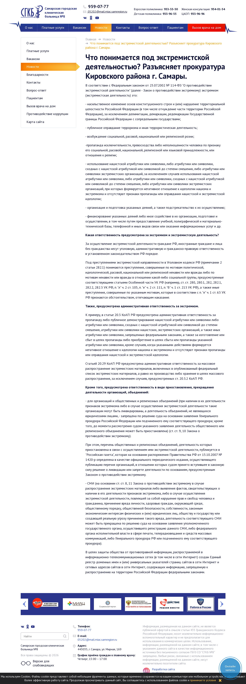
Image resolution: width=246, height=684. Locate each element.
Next (221, 604)
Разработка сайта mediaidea (163, 671)
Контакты (123, 27)
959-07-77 (96, 6)
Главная (90, 39)
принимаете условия (203, 680)
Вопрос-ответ (148, 27)
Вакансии (79, 27)
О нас (29, 27)
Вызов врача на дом (206, 27)
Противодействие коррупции (47, 114)
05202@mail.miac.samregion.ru (105, 11)
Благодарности (37, 74)
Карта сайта (35, 122)
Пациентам (175, 27)
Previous (24, 604)
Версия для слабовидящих (37, 663)
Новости (101, 27)
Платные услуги (53, 27)
